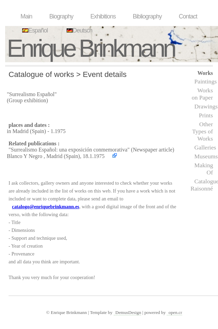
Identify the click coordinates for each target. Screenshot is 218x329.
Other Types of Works (202, 131)
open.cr (175, 312)
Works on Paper (202, 94)
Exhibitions (102, 16)
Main (26, 16)
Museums (206, 156)
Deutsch (79, 30)
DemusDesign (128, 312)
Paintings (205, 81)
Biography (61, 16)
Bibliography (147, 16)
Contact (188, 16)
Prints (206, 115)
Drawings (206, 106)
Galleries (205, 147)
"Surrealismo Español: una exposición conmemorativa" (69, 150)
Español (34, 30)
